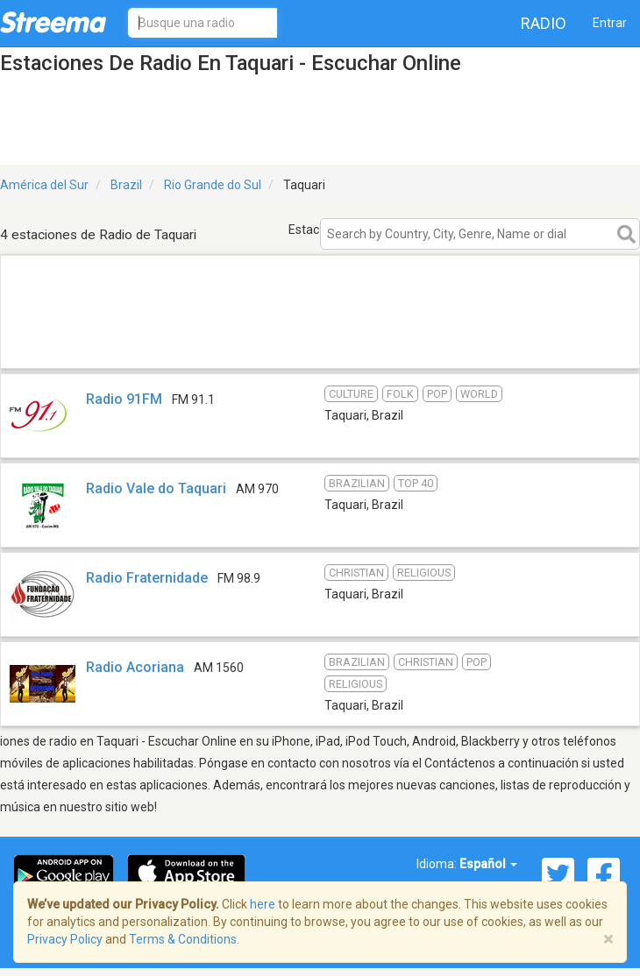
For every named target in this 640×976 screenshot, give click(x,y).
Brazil (126, 185)
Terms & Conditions (183, 939)
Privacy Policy (65, 939)
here (262, 904)
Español (488, 864)
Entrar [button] (610, 23)
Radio (543, 23)
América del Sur (44, 185)
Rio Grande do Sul (212, 185)
